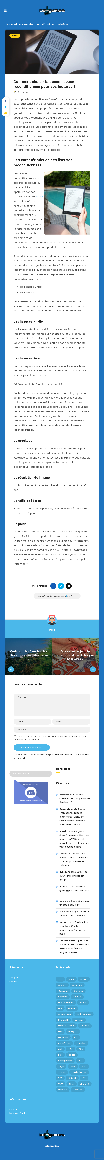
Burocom (64, 876)
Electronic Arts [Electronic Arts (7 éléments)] (65, 1007)
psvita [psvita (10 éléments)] (72, 1059)
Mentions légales (18, 1117)
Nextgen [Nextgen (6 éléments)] (72, 1036)
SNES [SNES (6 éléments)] (72, 1070)
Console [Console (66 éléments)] (62, 1001)
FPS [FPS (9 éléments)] (60, 1012)
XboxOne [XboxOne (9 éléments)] (78, 1094)
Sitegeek (14, 982)
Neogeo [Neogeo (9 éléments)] (85, 1030)
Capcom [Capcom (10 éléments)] (63, 995)
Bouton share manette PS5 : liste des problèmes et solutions (74, 865)
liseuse (18, 201)
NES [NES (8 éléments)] (60, 1036)
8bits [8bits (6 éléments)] (71, 983)
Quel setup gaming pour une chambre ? (74, 894)
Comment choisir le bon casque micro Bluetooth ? (74, 802)
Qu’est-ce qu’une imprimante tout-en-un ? (73, 880)
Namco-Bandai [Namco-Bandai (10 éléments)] (66, 1030)
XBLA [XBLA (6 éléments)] (71, 1088)
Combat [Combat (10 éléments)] (78, 995)
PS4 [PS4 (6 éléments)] (70, 1053)
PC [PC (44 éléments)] (75, 1041)
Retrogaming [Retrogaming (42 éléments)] (65, 1065)
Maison (15, 35)
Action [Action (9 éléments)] (83, 983)
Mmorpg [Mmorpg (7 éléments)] (79, 1024)
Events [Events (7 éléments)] (83, 1007)
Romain (63, 891)
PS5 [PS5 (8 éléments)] (81, 1053)
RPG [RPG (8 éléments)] (81, 1065)
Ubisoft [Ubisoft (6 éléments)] (72, 1082)
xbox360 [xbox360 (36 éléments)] (84, 1088)
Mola (52, 634)
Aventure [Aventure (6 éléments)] (77, 989)
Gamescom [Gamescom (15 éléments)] (64, 1018)
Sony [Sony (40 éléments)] (84, 1070)
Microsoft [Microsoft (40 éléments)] (63, 1024)
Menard (63, 926)
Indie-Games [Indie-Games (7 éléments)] (84, 1018)
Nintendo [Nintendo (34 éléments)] (63, 1041)
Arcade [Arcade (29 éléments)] (62, 989)
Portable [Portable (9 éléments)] (81, 1047)
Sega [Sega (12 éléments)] (61, 1070)
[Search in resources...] (30, 778)
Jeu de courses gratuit (72, 835)
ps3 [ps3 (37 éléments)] (60, 1053)
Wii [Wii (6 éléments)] (84, 1082)
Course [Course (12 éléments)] (77, 1001)
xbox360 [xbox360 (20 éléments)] (62, 1094)
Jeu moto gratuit (69, 813)
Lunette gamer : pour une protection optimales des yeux (74, 949)
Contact (13, 1113)
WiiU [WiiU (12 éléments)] (60, 1088)
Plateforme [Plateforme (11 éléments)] (64, 1047)
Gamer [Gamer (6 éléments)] (72, 1012)
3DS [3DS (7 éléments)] (60, 983)
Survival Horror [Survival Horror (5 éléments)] (79, 1076)
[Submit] (48, 777)
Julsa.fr (13, 985)
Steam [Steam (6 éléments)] (62, 1076)
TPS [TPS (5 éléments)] (60, 1082)
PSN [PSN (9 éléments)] (60, 1059)
